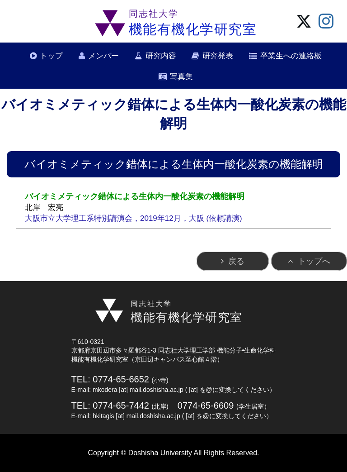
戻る (236, 261)
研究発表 (217, 56)
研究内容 (160, 56)
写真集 (181, 76)
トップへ (314, 261)
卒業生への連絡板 (291, 56)
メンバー (103, 56)
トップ (51, 56)
